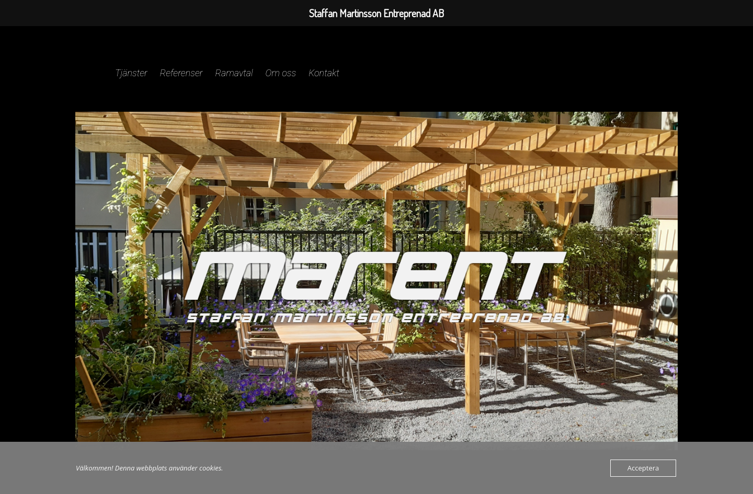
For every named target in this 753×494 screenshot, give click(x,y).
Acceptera (643, 468)
